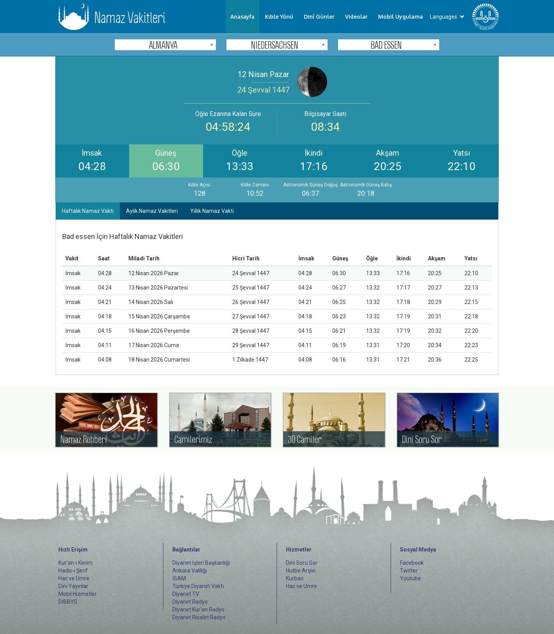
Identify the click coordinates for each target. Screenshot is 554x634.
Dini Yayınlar (73, 586)
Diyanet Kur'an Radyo (198, 609)
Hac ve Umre (73, 578)
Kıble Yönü (279, 16)
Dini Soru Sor (301, 563)
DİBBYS (67, 602)
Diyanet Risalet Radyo (199, 617)
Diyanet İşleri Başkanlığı (201, 563)
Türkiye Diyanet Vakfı (198, 586)
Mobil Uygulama (400, 16)
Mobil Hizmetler (77, 594)
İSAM (179, 578)
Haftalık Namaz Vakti (88, 211)
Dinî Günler (319, 16)
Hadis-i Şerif (73, 570)
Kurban (294, 578)
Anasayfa (242, 16)
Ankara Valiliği (189, 570)
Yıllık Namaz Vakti (212, 211)
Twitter (409, 570)
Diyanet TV (185, 594)
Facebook (412, 563)
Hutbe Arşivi (301, 570)
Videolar (356, 16)
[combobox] (165, 44)
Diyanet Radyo (190, 602)
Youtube (410, 578)
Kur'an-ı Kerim (75, 563)
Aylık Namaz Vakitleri (152, 211)
